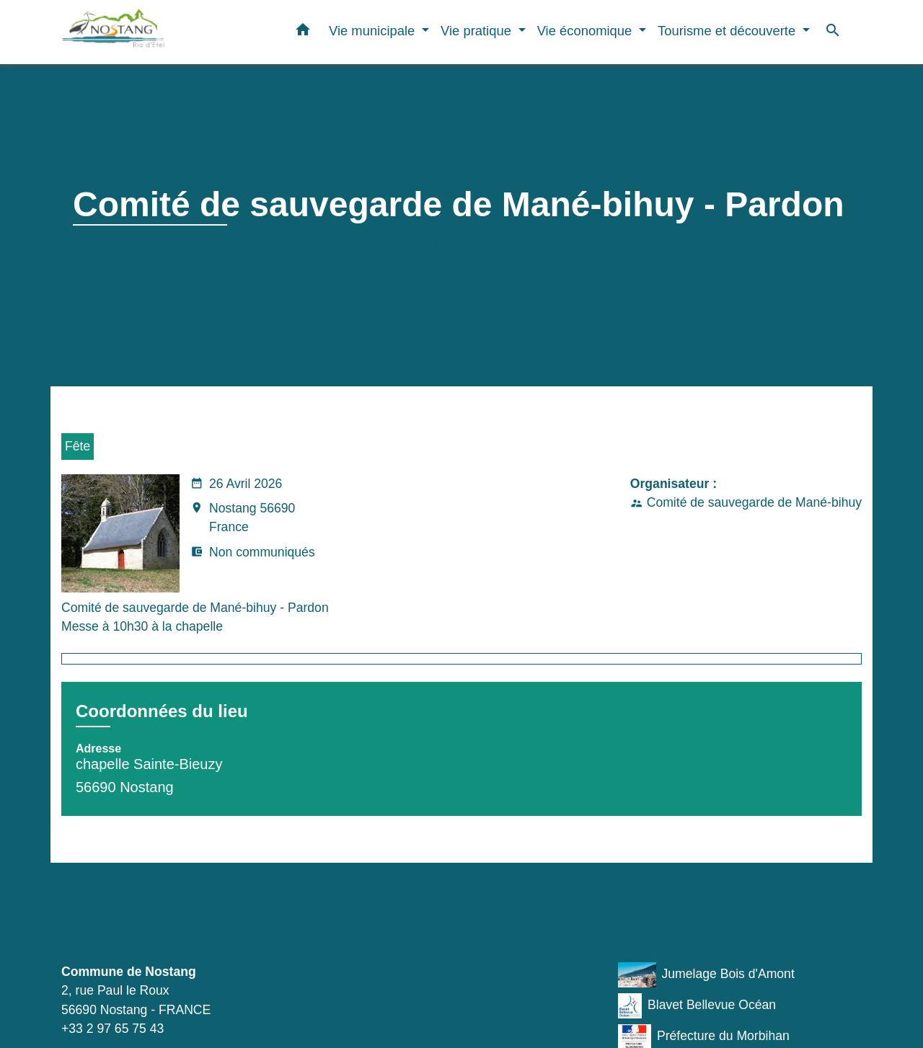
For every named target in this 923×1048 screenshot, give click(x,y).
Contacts (110, 921)
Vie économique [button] (586, 30)
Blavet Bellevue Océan (697, 1005)
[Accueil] (151, 32)
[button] (303, 32)
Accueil (98, 242)
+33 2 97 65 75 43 (112, 1028)
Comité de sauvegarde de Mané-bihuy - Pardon (505, 242)
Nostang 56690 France (242, 519)
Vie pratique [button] (478, 30)
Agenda (320, 242)
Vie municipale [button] (373, 30)
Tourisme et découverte (209, 242)
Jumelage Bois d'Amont (706, 974)
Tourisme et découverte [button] (728, 30)
